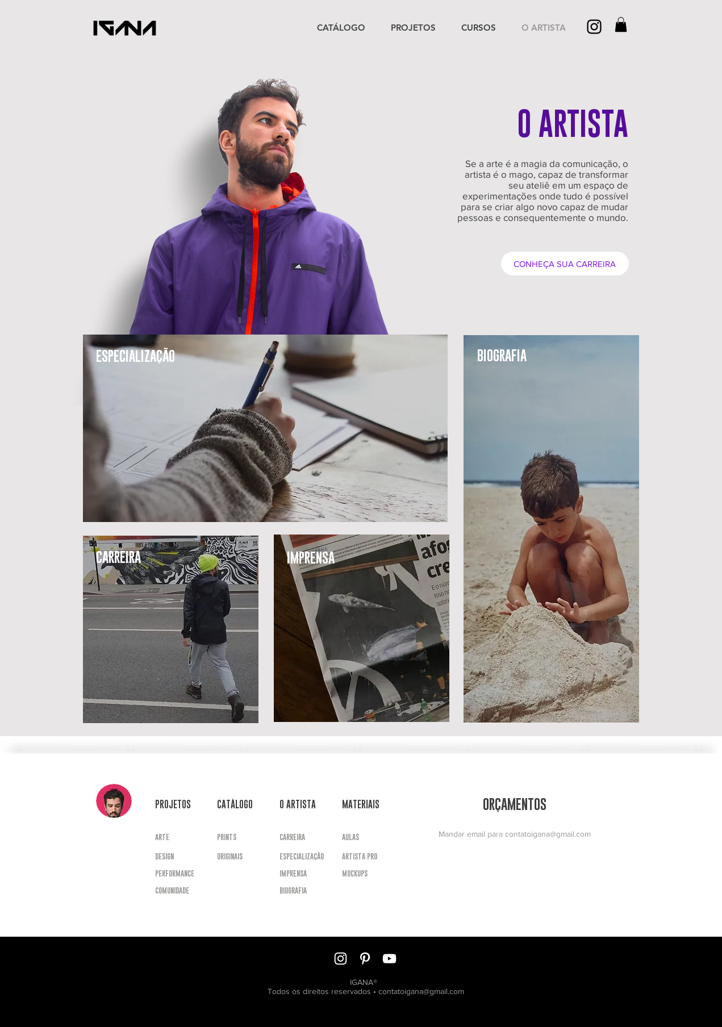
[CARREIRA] (298, 837)
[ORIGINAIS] (236, 856)
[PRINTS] (236, 837)
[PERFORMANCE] (174, 873)
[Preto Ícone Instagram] (594, 26)
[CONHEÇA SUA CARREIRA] (565, 263)
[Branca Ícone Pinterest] (365, 958)
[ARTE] (174, 837)
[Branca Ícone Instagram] (340, 958)
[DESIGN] (174, 856)
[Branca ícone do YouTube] (389, 958)
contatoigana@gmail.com (548, 833)
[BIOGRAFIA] (293, 890)
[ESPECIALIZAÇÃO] (301, 856)
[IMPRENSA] (293, 873)
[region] (265, 428)
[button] (621, 24)
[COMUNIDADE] (172, 890)
